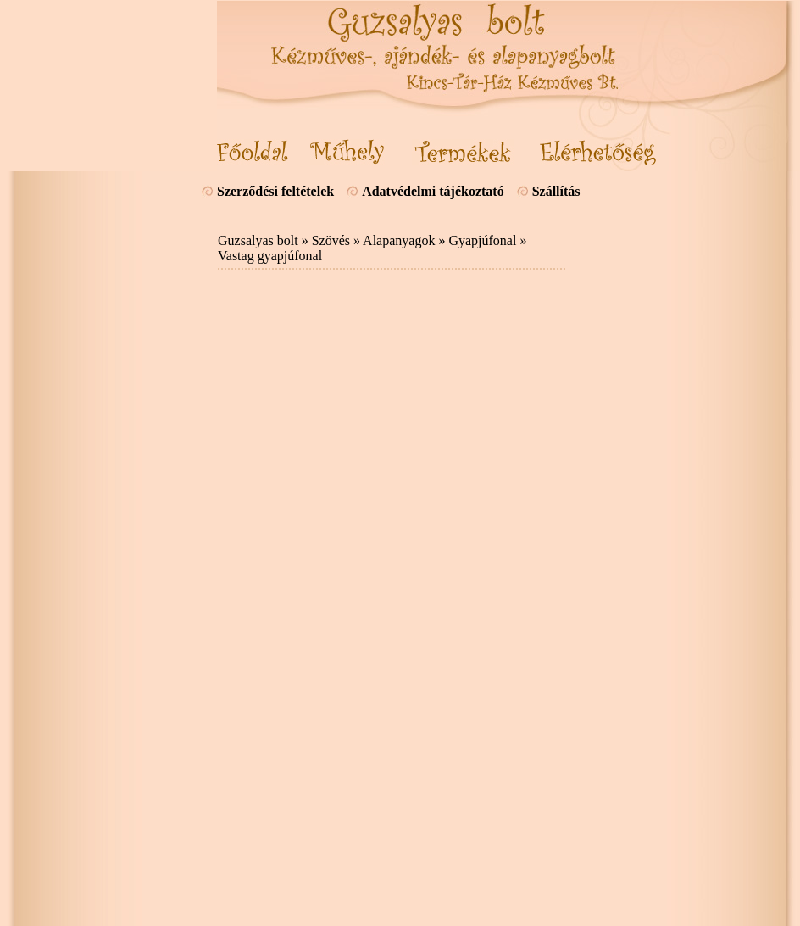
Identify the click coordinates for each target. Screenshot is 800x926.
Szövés (331, 240)
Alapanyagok (399, 240)
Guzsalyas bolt (258, 240)
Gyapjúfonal (482, 240)
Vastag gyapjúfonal (270, 255)
